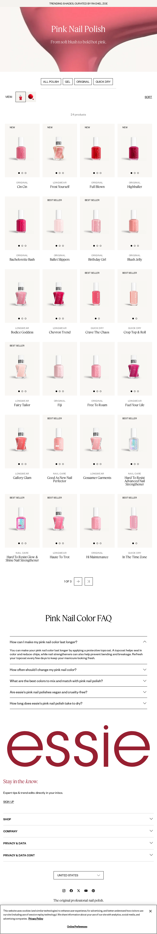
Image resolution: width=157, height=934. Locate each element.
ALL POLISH (51, 81)
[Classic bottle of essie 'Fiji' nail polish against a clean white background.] (60, 362)
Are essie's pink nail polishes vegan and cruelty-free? (78, 692)
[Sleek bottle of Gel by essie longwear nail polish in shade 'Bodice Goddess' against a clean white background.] (22, 289)
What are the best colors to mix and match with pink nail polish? (78, 681)
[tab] (19, 172)
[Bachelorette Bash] (22, 257)
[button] (78, 581)
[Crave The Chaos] (97, 330)
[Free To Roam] (97, 403)
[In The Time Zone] (135, 555)
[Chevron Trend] (60, 330)
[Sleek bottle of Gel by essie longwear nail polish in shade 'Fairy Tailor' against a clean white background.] (22, 362)
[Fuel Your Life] (135, 403)
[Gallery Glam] (22, 475)
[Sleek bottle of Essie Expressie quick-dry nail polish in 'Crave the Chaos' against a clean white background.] (97, 289)
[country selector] (79, 875)
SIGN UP (8, 801)
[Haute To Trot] (60, 555)
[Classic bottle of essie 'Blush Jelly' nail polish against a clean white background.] (135, 216)
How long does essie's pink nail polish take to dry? (78, 703)
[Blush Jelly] (135, 257)
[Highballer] (135, 184)
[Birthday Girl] (97, 257)
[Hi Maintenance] (97, 555)
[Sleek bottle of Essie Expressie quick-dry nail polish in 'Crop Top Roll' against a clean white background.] (135, 289)
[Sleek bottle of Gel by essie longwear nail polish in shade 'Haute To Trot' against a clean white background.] (60, 514)
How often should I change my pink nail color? (78, 669)
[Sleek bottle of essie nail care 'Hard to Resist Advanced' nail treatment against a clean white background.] (135, 435)
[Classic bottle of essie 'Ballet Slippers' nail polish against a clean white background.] (60, 216)
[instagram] (63, 891)
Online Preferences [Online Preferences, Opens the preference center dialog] (77, 926)
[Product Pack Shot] (22, 435)
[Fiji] (60, 403)
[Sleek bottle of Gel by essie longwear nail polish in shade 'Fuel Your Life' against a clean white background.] (135, 362)
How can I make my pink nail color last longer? (78, 642)
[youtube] (85, 891)
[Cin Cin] (22, 184)
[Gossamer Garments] (97, 475)
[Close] (150, 911)
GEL (67, 81)
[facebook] (71, 891)
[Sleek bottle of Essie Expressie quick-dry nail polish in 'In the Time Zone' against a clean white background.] (135, 514)
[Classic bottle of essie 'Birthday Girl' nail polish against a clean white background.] (97, 216)
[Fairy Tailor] (22, 403)
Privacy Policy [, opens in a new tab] (35, 918)
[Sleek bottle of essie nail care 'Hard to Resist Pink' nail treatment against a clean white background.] (22, 514)
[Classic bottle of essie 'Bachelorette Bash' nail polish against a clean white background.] (22, 216)
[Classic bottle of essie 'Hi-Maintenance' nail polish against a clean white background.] (97, 514)
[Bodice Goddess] (22, 330)
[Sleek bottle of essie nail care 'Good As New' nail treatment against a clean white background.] (60, 435)
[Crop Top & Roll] (135, 330)
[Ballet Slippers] (60, 257)
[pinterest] (93, 891)
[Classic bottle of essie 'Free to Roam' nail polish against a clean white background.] (97, 362)
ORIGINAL (83, 81)
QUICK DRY (103, 81)
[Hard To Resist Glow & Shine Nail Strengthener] (22, 557)
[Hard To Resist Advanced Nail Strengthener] (135, 479)
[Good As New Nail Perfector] (60, 477)
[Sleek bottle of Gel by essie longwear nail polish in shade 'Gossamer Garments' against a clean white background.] (97, 435)
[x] (78, 891)
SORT (148, 97)
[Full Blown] (97, 184)
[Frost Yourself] (60, 184)
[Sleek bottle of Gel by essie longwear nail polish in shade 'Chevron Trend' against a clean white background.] (60, 289)
